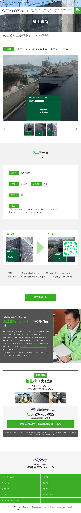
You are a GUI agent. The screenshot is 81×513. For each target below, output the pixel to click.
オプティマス (37, 35)
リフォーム (50, 10)
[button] (76, 129)
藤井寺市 (27, 35)
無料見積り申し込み (40, 424)
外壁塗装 (44, 10)
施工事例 (57, 10)
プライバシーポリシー (9, 507)
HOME (4, 35)
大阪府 (20, 35)
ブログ (67, 3)
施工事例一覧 (40, 297)
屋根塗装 (46, 35)
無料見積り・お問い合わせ (11, 500)
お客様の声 (63, 10)
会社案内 (70, 10)
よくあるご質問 (74, 3)
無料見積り (77, 10)
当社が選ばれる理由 (35, 10)
